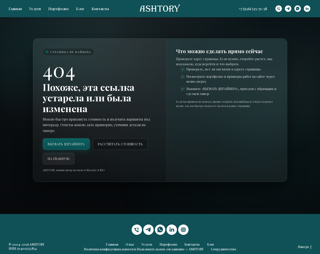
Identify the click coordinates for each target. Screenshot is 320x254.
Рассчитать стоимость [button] (120, 144)
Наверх (304, 247)
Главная (15, 8)
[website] (183, 230)
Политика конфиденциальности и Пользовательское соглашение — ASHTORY (143, 249)
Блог (80, 8)
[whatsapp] (297, 8)
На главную (59, 159)
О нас (130, 244)
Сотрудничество (223, 249)
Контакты (100, 8)
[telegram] (288, 8)
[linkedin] (307, 8)
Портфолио (58, 8)
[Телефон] (278, 8)
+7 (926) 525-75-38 (253, 8)
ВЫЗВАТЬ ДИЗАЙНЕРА (66, 144)
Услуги (35, 8)
